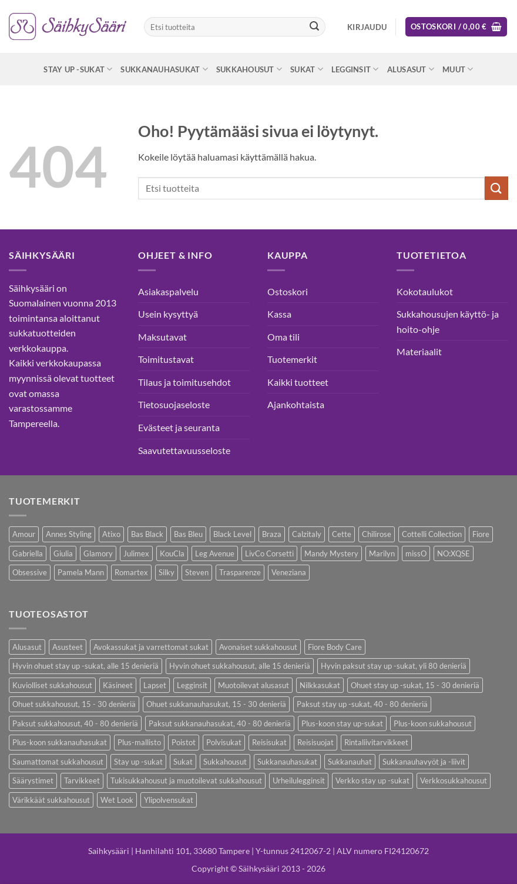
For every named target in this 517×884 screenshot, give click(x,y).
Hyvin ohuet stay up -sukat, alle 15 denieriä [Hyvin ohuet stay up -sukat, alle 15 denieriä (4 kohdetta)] (85, 665)
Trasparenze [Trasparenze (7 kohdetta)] (240, 572)
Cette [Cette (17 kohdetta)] (341, 534)
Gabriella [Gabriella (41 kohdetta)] (27, 553)
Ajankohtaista (295, 404)
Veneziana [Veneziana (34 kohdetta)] (288, 572)
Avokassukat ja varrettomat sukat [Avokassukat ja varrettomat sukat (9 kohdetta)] (151, 647)
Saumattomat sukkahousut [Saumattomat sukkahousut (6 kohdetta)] (57, 761)
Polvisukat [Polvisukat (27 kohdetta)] (223, 742)
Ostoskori (287, 291)
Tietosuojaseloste (174, 404)
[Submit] (314, 27)
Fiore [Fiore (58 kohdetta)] (480, 534)
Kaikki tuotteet (297, 382)
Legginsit (355, 69)
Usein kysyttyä (168, 313)
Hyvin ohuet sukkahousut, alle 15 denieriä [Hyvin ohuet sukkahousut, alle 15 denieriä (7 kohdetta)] (239, 665)
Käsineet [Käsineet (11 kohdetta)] (118, 685)
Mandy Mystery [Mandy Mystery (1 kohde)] (331, 553)
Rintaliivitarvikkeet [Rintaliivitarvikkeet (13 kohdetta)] (376, 742)
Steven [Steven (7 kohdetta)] (197, 572)
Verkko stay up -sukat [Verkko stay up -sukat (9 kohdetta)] (372, 780)
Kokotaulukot (425, 291)
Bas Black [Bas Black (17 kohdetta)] (147, 534)
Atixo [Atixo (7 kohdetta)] (111, 534)
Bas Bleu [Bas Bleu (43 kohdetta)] (188, 534)
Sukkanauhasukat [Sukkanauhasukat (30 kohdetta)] (287, 761)
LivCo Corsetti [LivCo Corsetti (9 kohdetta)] (269, 553)
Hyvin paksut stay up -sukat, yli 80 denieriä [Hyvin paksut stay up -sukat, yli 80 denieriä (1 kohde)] (393, 665)
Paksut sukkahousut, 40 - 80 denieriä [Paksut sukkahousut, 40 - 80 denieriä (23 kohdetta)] (75, 723)
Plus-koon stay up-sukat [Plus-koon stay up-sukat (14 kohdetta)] (342, 723)
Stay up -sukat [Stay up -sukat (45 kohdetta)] (138, 761)
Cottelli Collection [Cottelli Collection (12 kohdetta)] (432, 534)
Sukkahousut (249, 69)
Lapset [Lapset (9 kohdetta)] (154, 685)
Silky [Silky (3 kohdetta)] (166, 572)
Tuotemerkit (292, 359)
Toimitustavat (166, 359)
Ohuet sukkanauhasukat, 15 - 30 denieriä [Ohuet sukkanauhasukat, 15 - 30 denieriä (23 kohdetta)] (216, 704)
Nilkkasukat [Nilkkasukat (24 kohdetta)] (320, 685)
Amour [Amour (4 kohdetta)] (23, 534)
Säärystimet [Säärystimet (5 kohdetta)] (32, 780)
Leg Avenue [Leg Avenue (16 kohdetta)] (214, 553)
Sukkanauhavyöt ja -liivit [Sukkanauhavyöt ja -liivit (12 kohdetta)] (423, 761)
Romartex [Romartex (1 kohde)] (131, 572)
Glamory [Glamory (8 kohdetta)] (98, 553)
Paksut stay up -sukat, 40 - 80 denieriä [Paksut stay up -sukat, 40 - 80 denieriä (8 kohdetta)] (362, 704)
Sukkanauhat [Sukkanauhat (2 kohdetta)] (350, 761)
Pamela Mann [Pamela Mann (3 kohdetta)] (81, 572)
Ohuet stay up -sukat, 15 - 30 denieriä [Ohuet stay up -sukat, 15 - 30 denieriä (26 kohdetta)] (415, 685)
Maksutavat (162, 336)
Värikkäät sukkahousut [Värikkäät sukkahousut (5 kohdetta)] (51, 800)
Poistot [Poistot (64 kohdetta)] (184, 742)
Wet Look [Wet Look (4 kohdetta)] (116, 800)
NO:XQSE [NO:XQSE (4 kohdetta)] (453, 553)
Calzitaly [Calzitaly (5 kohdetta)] (306, 534)
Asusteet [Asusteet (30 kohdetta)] (67, 647)
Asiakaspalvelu (168, 291)
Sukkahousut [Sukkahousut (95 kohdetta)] (225, 761)
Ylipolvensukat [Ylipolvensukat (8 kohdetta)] (168, 800)
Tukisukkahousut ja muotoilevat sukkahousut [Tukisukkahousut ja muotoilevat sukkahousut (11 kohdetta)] (186, 780)
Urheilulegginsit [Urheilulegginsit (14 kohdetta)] (299, 780)
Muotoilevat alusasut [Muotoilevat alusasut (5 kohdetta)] (253, 685)
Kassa (279, 313)
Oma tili (283, 336)
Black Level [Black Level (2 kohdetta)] (232, 534)
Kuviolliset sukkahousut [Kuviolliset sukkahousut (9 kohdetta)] (52, 685)
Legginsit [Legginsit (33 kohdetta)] (192, 685)
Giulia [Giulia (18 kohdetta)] (63, 553)
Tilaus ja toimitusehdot (184, 382)
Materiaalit (419, 351)
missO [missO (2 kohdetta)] (416, 553)
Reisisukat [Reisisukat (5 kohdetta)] (269, 742)
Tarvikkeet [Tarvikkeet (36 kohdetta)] (82, 780)
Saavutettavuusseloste (184, 450)
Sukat (306, 69)
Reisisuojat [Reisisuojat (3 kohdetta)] (315, 742)
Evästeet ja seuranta (179, 427)
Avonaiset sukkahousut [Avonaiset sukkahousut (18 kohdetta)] (258, 647)
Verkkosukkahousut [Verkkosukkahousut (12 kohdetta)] (453, 780)
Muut (457, 69)
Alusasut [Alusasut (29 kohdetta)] (27, 647)
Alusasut (411, 69)
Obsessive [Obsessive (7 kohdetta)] (29, 572)
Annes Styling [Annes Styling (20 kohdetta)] (69, 534)
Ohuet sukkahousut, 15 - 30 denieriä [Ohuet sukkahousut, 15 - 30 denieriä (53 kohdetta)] (74, 704)
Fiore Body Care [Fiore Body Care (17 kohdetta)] (335, 647)
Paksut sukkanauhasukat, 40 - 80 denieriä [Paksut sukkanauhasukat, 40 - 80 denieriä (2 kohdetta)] (220, 723)
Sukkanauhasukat (163, 69)
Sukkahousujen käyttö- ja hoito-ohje (448, 321)
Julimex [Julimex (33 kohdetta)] (136, 553)
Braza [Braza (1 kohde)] (271, 534)
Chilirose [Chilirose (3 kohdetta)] (376, 534)
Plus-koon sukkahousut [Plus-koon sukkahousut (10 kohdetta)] (433, 723)
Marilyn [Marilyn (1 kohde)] (382, 553)
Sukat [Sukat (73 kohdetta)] (183, 761)
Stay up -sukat (77, 69)
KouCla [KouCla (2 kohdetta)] (172, 553)
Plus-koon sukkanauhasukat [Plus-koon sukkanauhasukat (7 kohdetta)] (59, 742)
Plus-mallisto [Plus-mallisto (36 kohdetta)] (139, 742)
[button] (367, 27)
